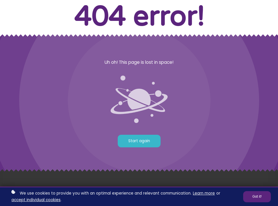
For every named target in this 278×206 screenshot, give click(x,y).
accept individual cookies (36, 200)
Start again (139, 141)
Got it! (257, 197)
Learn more (204, 194)
